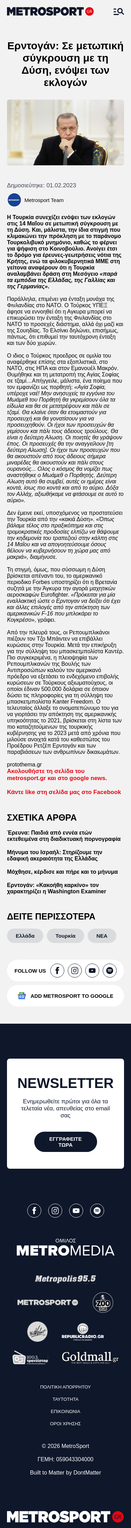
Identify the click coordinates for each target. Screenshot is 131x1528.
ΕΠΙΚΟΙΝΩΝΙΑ (65, 1411)
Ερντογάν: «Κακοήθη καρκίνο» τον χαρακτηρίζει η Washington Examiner (56, 888)
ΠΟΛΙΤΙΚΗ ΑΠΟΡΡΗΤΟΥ (65, 1387)
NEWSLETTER (65, 1083)
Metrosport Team (44, 200)
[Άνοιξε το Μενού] (119, 11)
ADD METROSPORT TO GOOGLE (71, 996)
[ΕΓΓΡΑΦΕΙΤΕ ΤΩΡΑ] (65, 1142)
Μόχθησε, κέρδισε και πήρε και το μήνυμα (62, 872)
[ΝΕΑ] (102, 936)
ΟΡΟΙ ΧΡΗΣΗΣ (65, 1423)
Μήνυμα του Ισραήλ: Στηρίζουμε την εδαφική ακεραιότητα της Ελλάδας (54, 855)
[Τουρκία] (65, 936)
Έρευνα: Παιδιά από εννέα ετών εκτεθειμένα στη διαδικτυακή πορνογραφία (64, 836)
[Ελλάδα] (25, 936)
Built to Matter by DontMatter (65, 1473)
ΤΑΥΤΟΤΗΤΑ (65, 1399)
